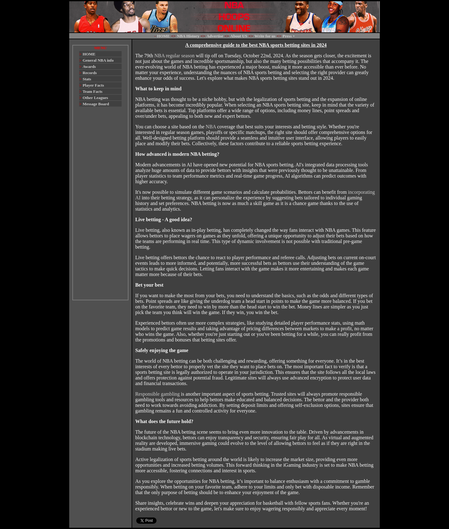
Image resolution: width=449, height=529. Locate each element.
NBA (211, 126)
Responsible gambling (157, 394)
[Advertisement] (100, 206)
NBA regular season (174, 55)
